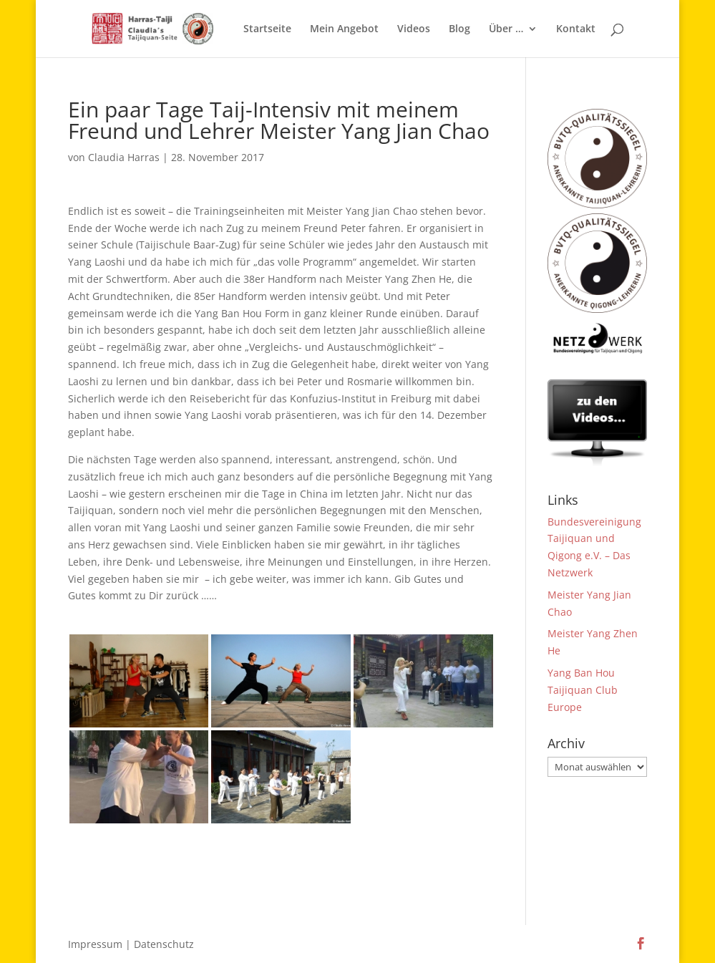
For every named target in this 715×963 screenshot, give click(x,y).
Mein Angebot (344, 29)
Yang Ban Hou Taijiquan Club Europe (583, 690)
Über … (506, 29)
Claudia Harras (124, 157)
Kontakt (575, 29)
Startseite (267, 29)
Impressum (95, 944)
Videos (413, 29)
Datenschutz (164, 944)
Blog (459, 29)
